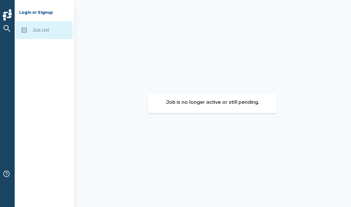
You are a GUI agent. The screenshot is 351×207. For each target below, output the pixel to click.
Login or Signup (36, 12)
